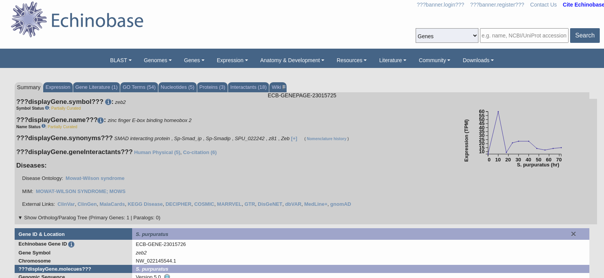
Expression (230, 60)
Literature (390, 60)
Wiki (278, 87)
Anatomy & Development (290, 60)
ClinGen (87, 204)
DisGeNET (270, 204)
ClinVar (66, 204)
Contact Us (543, 5)
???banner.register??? (497, 5)
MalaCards (112, 204)
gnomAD (340, 204)
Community (432, 60)
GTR (250, 204)
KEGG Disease (145, 204)
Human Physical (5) (157, 152)
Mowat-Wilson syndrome (94, 178)
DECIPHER (178, 204)
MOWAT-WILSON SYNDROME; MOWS (81, 191)
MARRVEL (229, 204)
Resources (349, 60)
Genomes (156, 60)
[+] (294, 138)
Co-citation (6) (199, 152)
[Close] (573, 234)
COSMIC (204, 204)
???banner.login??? (440, 5)
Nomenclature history (326, 139)
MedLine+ (315, 204)
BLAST (118, 60)
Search (585, 35)
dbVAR (293, 204)
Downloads (476, 60)
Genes (192, 60)
